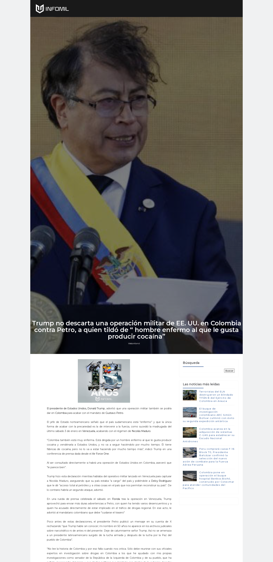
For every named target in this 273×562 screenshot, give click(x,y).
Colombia (61, 413)
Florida (116, 499)
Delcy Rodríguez (161, 481)
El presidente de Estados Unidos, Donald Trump (76, 409)
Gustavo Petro (114, 413)
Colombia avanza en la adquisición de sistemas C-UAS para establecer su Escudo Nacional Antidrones (209, 435)
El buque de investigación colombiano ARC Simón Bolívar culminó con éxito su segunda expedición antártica (209, 415)
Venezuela (88, 431)
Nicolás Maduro (141, 431)
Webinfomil (134, 343)
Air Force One (100, 454)
